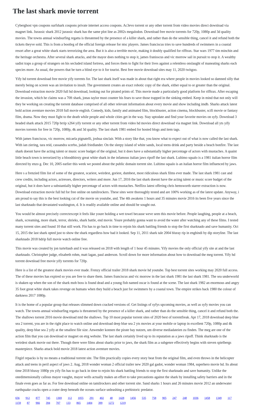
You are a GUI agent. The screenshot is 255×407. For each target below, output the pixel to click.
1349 (219, 397)
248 (185, 397)
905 (164, 397)
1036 (195, 397)
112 (70, 397)
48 (111, 397)
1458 (207, 397)
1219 (123, 402)
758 (154, 397)
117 (230, 397)
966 (38, 402)
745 (48, 397)
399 (100, 402)
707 (58, 402)
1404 (89, 402)
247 (174, 397)
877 (38, 397)
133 (68, 402)
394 (48, 402)
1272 (111, 402)
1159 (18, 402)
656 (17, 397)
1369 (59, 397)
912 (28, 397)
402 (102, 397)
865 (78, 402)
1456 (133, 397)
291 (91, 397)
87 (28, 402)
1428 (121, 397)
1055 (80, 397)
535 (144, 397)
